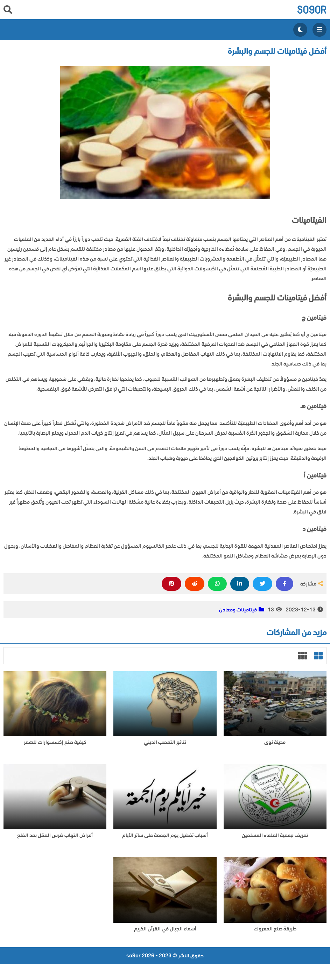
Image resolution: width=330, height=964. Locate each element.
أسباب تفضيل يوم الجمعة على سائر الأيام (165, 835)
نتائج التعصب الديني (165, 742)
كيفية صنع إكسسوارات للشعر (55, 742)
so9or (312, 9)
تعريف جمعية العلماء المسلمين (275, 835)
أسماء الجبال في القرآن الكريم (165, 928)
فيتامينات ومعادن (238, 610)
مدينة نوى (275, 742)
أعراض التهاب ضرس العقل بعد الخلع (55, 835)
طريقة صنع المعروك (275, 928)
